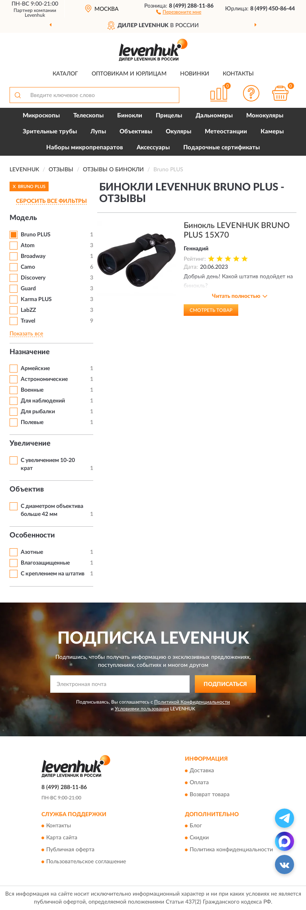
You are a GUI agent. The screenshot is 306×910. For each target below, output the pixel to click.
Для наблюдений (43, 401)
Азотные (32, 552)
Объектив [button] (27, 489)
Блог (196, 826)
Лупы (98, 132)
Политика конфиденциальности (231, 850)
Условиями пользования (142, 708)
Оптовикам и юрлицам (129, 74)
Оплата (199, 782)
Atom (28, 245)
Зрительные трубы (50, 132)
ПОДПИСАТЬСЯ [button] (225, 684)
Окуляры (178, 132)
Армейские (35, 368)
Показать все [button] (26, 334)
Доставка (202, 770)
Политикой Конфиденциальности (192, 702)
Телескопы (88, 116)
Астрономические (44, 379)
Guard (28, 288)
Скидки (199, 838)
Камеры (272, 132)
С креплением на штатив (52, 574)
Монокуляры (264, 116)
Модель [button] (23, 218)
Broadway (33, 256)
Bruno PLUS (36, 235)
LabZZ (28, 310)
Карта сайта (61, 838)
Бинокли (129, 116)
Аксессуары (153, 148)
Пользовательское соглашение (86, 861)
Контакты (238, 74)
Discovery (33, 278)
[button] (178, 11)
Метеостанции (226, 132)
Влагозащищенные (45, 563)
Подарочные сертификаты (221, 148)
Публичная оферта (70, 850)
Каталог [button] (65, 74)
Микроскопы (41, 116)
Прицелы (169, 116)
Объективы (136, 132)
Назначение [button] (30, 352)
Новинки (194, 74)
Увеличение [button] (30, 443)
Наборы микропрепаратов (84, 148)
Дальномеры (214, 116)
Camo (28, 267)
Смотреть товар (211, 310)
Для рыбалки (38, 411)
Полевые (32, 422)
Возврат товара (210, 794)
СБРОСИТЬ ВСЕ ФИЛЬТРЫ (51, 201)
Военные (32, 390)
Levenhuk (35, 15)
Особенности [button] (32, 535)
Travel (28, 321)
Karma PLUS (36, 299)
